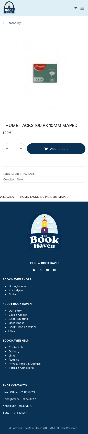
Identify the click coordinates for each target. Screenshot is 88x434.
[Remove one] (6, 148)
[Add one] (21, 148)
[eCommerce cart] (75, 8)
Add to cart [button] (56, 149)
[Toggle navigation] (82, 8)
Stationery (12, 23)
